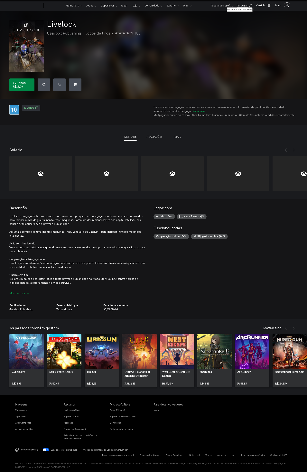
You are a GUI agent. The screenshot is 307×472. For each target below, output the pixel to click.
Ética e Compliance (175, 455)
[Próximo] (294, 150)
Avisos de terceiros (226, 455)
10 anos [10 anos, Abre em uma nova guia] (31, 107)
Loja (135, 5)
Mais (186, 5)
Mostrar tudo (272, 328)
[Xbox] (54, 5)
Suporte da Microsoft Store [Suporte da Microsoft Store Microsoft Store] (122, 416)
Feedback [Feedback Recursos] (68, 422)
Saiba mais (198, 111)
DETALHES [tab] (130, 137)
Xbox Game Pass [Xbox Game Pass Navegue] (23, 422)
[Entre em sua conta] (282, 5)
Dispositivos (107, 5)
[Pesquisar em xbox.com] (244, 5)
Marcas (208, 455)
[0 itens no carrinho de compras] (263, 5)
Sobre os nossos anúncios (253, 455)
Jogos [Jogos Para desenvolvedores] (156, 410)
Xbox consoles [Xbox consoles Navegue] (22, 410)
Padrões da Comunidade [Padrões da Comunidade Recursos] (75, 429)
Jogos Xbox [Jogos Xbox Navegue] (20, 416)
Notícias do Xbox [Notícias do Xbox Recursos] (72, 410)
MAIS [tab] (177, 137)
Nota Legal (194, 455)
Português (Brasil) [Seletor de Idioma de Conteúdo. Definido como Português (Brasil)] (29, 449)
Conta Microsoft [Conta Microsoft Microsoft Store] (117, 410)
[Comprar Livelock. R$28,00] (21, 84)
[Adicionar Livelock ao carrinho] (59, 84)
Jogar (124, 5)
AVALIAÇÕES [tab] (154, 137)
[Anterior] (286, 150)
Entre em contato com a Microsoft (118, 455)
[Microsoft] (28, 5)
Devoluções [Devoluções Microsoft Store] (115, 422)
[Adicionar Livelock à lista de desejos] (44, 84)
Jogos (89, 5)
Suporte (171, 5)
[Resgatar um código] (75, 84)
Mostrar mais (19, 293)
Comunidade (152, 5)
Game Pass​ (72, 5)
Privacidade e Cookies (150, 455)
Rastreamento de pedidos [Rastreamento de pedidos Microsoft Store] (122, 429)
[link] (26, 360)
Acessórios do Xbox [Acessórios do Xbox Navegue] (24, 429)
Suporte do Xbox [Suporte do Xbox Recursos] (71, 416)
